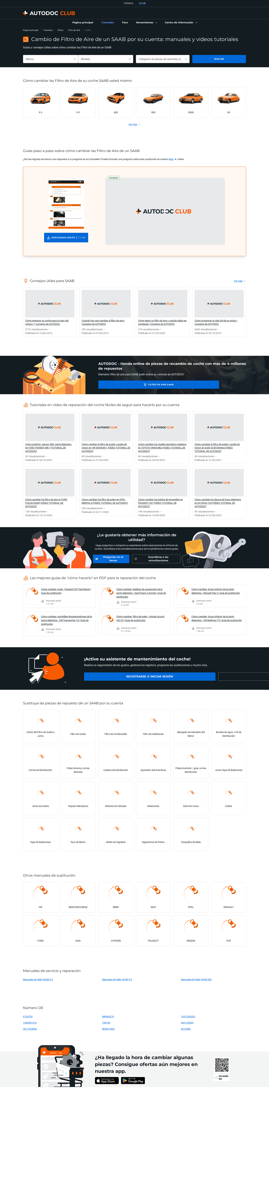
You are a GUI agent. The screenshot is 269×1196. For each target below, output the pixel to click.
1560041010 (30, 1022)
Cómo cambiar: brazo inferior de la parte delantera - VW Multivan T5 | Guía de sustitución (216, 618)
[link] (83, 22)
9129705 (28, 1016)
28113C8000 (30, 1028)
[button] (146, 22)
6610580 (186, 1028)
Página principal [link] (30, 30)
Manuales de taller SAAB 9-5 (117, 979)
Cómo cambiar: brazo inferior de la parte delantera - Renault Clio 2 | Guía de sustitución (215, 591)
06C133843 (187, 1022)
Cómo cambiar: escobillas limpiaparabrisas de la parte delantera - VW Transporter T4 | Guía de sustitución (66, 620)
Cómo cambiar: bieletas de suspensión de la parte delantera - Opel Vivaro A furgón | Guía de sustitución (141, 593)
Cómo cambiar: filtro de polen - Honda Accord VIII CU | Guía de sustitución (140, 618)
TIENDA (128, 3)
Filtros (60, 30)
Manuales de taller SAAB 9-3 (38, 979)
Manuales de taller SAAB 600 (196, 979)
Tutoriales (48, 30)
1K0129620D (188, 1016)
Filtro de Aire (74, 30)
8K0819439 (108, 1028)
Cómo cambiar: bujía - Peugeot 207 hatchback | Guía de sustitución (66, 591)
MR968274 (108, 1016)
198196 (106, 1022)
